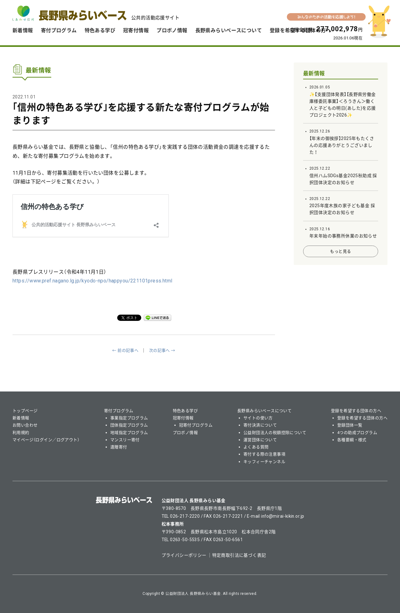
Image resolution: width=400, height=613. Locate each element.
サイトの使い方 (258, 418)
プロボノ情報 (172, 30)
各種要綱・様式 (352, 439)
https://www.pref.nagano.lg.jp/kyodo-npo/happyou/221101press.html (92, 281)
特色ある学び (100, 30)
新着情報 (22, 30)
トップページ (25, 410)
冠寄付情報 (136, 30)
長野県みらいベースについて (228, 30)
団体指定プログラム (129, 425)
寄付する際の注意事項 (264, 454)
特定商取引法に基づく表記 (239, 555)
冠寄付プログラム (195, 425)
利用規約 (20, 432)
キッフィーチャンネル (264, 461)
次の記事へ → (162, 350)
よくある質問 (256, 447)
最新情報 (314, 73)
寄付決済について (260, 425)
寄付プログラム (59, 30)
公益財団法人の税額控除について (274, 432)
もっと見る (340, 251)
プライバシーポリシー (184, 555)
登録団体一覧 (349, 425)
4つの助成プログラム (357, 432)
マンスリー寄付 (125, 439)
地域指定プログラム (129, 432)
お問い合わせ (25, 425)
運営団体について (260, 439)
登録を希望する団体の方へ (356, 410)
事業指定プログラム (129, 418)
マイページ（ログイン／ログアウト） (45, 439)
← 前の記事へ (125, 350)
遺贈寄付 (118, 447)
